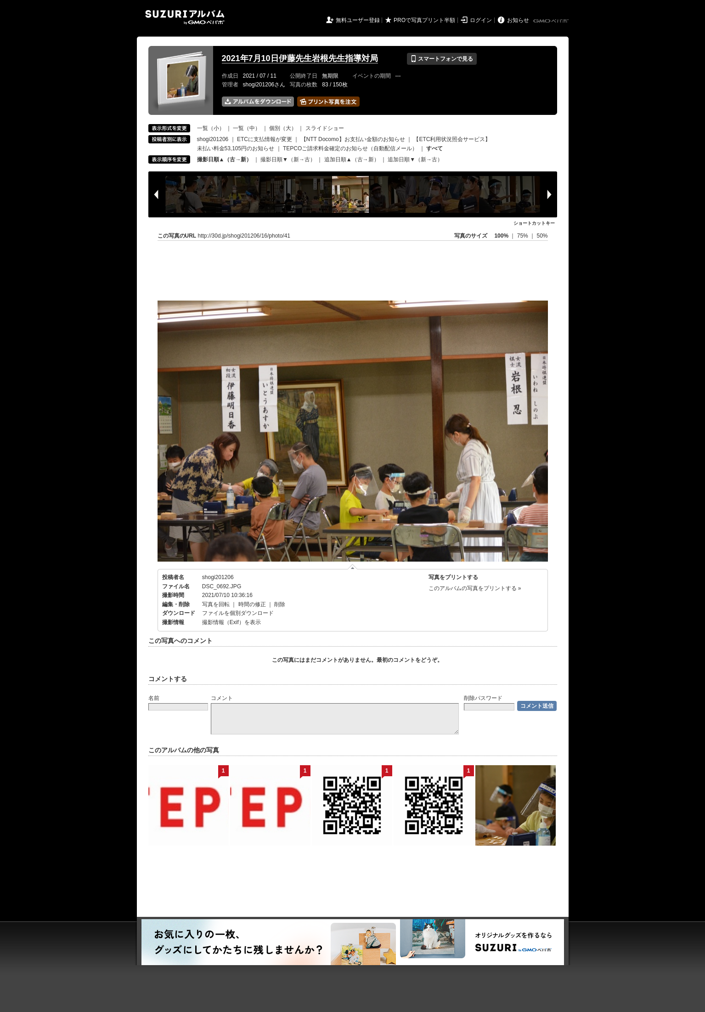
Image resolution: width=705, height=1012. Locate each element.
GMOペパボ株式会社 (551, 21)
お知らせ (518, 20)
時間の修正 (252, 604)
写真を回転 (216, 604)
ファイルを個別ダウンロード (238, 613)
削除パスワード (483, 698)
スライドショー (324, 128)
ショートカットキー (534, 223)
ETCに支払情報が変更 (264, 139)
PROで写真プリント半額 (424, 20)
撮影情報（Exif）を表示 (231, 622)
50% (541, 236)
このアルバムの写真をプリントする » (475, 588)
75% (523, 236)
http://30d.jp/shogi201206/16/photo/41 (244, 236)
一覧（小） (211, 128)
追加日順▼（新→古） (415, 159)
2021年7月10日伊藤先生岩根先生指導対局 (300, 58)
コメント (222, 698)
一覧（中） (246, 128)
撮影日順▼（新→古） (288, 159)
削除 (279, 604)
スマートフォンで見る (442, 59)
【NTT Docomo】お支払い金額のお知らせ (353, 139)
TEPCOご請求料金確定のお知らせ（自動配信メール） (350, 148)
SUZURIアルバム (185, 17)
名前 (153, 698)
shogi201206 (213, 139)
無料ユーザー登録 (358, 20)
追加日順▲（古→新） (351, 159)
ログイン (481, 20)
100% (501, 236)
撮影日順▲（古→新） (224, 159)
